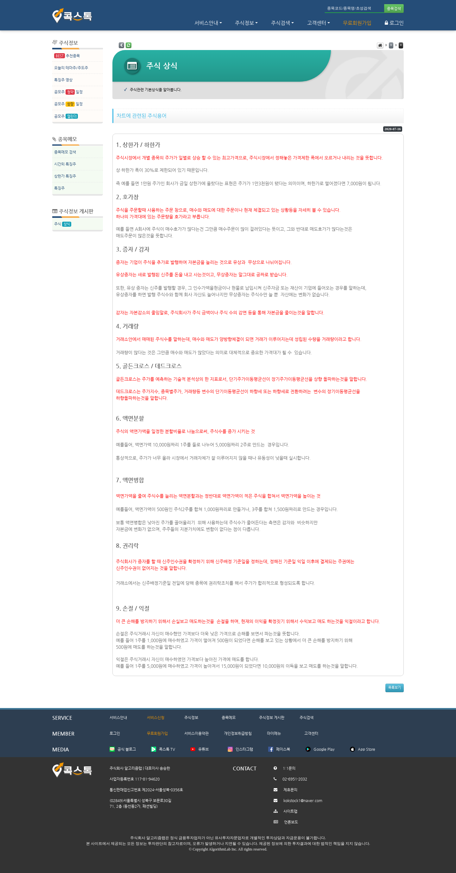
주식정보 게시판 (271, 717)
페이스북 (283, 749)
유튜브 (203, 749)
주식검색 (307, 717)
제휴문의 (290, 790)
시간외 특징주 (65, 164)
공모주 (66, 116)
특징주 (59, 188)
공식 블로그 (126, 749)
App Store (366, 749)
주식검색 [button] (280, 23)
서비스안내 (118, 717)
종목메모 (229, 717)
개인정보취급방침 (238, 733)
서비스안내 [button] (206, 23)
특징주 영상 (63, 80)
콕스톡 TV (167, 749)
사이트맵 (290, 811)
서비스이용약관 (196, 733)
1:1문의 (289, 768)
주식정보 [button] (244, 23)
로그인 (394, 23)
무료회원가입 (357, 23)
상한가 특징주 (65, 176)
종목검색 (394, 8)
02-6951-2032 (294, 779)
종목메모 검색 (65, 152)
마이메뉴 (274, 733)
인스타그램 (244, 749)
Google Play (324, 749)
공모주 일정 (68, 92)
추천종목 (67, 56)
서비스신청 (155, 717)
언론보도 (291, 822)
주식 (62, 224)
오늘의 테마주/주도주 (71, 68)
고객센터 (316, 23)
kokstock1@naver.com (302, 800)
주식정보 (191, 717)
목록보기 (394, 688)
